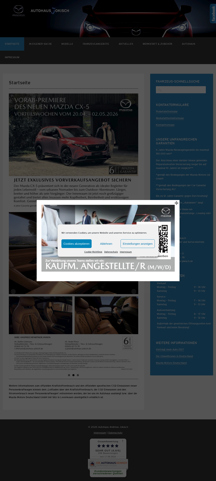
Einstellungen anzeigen (137, 243)
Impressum (126, 251)
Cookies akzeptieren (77, 243)
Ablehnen (106, 243)
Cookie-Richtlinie (93, 251)
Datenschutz (111, 251)
